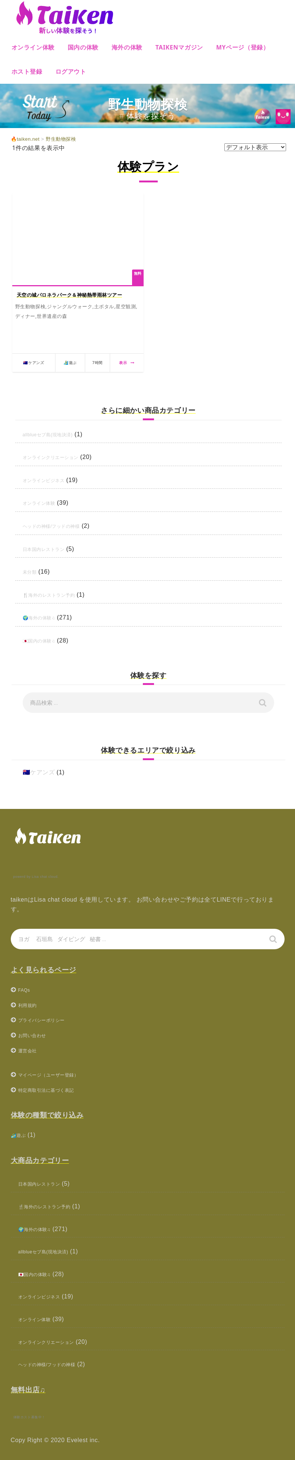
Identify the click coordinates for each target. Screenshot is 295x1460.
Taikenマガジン (179, 47)
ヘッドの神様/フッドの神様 (61, 526)
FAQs (26, 989)
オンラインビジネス (50, 480)
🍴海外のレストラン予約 (57, 595)
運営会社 (30, 1050)
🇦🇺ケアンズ (39, 772)
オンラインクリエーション (60, 457)
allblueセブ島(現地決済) (56, 434)
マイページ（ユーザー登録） (58, 1074)
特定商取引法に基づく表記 (55, 1090)
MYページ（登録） (242, 47)
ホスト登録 (27, 71)
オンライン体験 (33, 47)
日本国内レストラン (50, 549)
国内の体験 (83, 47)
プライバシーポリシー (49, 1020)
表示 (126, 362)
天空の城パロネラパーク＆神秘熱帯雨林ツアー (70, 294)
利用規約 (30, 1005)
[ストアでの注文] (255, 147)
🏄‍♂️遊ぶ (21, 1135)
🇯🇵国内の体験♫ (44, 640)
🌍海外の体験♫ (44, 617)
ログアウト (70, 71)
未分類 (32, 571)
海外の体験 (127, 47)
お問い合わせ (36, 1035)
